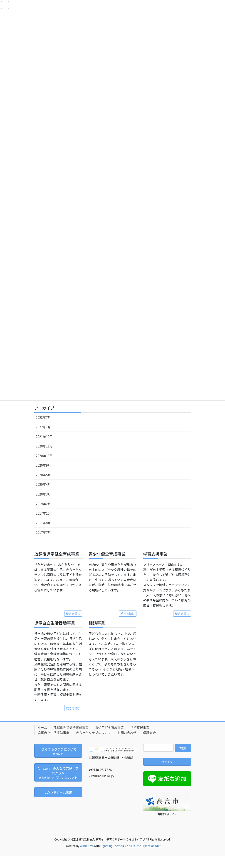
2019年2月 (43, 503)
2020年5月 (43, 475)
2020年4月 (43, 484)
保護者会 (149, 732)
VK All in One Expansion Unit (143, 846)
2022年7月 (43, 427)
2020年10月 (44, 455)
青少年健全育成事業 (109, 727)
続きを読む (73, 613)
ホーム (42, 727)
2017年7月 (43, 532)
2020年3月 (43, 494)
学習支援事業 (139, 727)
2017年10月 (44, 513)
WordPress (87, 846)
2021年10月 (44, 436)
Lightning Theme (111, 846)
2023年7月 (43, 417)
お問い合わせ (126, 732)
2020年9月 (43, 465)
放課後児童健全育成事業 (71, 727)
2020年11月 (44, 446)
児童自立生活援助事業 (53, 732)
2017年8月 (43, 523)
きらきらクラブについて (93, 732)
